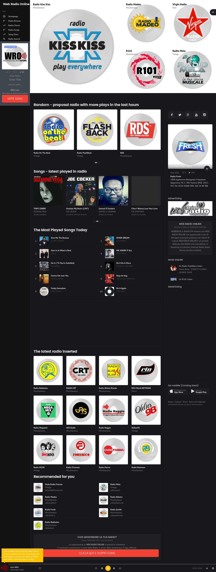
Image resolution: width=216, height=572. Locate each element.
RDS (122, 152)
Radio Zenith (116, 509)
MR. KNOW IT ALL (124, 250)
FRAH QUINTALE (40, 211)
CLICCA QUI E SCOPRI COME (97, 553)
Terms (185, 401)
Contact (177, 401)
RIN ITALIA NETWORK (141, 388)
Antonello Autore (196, 404)
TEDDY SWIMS (121, 253)
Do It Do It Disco (123, 263)
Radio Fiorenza (73, 467)
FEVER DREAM (122, 237)
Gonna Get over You (60, 275)
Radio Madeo (133, 4)
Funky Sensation (58, 288)
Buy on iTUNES (10, 47)
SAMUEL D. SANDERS (139, 211)
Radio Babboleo (41, 388)
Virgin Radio (179, 4)
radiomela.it (115, 490)
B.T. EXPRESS (55, 266)
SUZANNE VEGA (72, 211)
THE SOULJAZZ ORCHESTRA (125, 279)
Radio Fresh (50, 509)
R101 (129, 51)
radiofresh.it (50, 515)
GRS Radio (71, 427)
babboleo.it (49, 528)
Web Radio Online (17, 570)
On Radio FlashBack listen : (191, 271)
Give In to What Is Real (61, 250)
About (170, 401)
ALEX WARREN (121, 241)
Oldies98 (136, 427)
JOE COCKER (104, 211)
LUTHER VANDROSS (57, 241)
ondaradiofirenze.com (54, 490)
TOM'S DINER (72, 208)
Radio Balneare (138, 467)
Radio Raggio (105, 427)
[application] (108, 568)
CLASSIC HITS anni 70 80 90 (109, 214)
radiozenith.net (116, 515)
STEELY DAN (120, 291)
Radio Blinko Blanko (108, 388)
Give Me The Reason (60, 237)
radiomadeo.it (50, 503)
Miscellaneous (39, 7)
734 (192, 172)
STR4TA (53, 253)
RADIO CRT (71, 388)
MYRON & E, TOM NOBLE (124, 266)
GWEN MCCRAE (56, 291)
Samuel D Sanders (139, 208)
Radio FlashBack (84, 152)
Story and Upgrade (197, 401)
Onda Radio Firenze (54, 484)
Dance (134, 391)
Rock (174, 7)
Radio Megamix (41, 427)
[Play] (108, 568)
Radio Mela (178, 51)
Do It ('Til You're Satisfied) (62, 263)
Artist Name (15, 75)
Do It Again (121, 288)
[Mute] (207, 568)
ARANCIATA (39, 208)
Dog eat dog (121, 275)
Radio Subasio (41, 4)
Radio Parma (104, 467)
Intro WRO (14, 567)
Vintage (175, 54)
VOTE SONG (15, 99)
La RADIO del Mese (181, 166)
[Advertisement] (97, 324)
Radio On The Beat (42, 152)
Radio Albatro (116, 497)
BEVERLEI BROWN (57, 279)
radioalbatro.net (116, 503)
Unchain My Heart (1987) (110, 208)
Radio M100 (39, 467)
